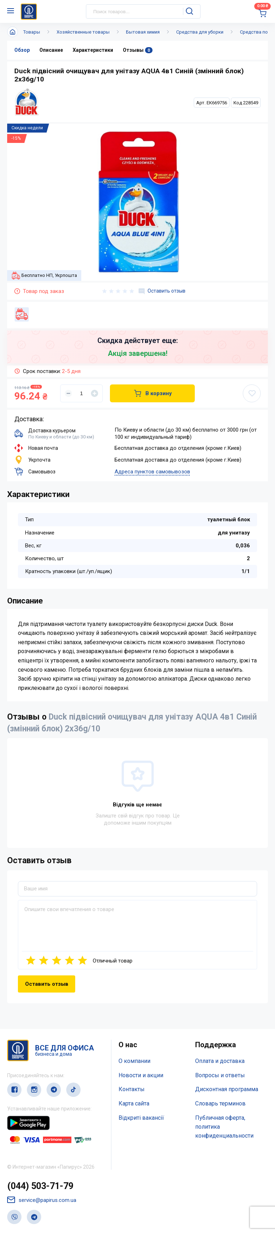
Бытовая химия (143, 32)
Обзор (22, 50)
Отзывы (138, 50)
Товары (31, 32)
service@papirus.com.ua (41, 1200)
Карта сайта (134, 1103)
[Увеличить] (94, 393)
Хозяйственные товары (83, 32)
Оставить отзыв (162, 291)
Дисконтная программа (226, 1089)
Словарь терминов (220, 1103)
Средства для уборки (199, 32)
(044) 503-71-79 (40, 1186)
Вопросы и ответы (220, 1075)
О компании (134, 1061)
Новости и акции (141, 1075)
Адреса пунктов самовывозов (152, 471)
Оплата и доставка (220, 1061)
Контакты (132, 1089)
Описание (51, 50)
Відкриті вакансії (141, 1117)
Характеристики (93, 50)
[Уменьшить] (68, 393)
